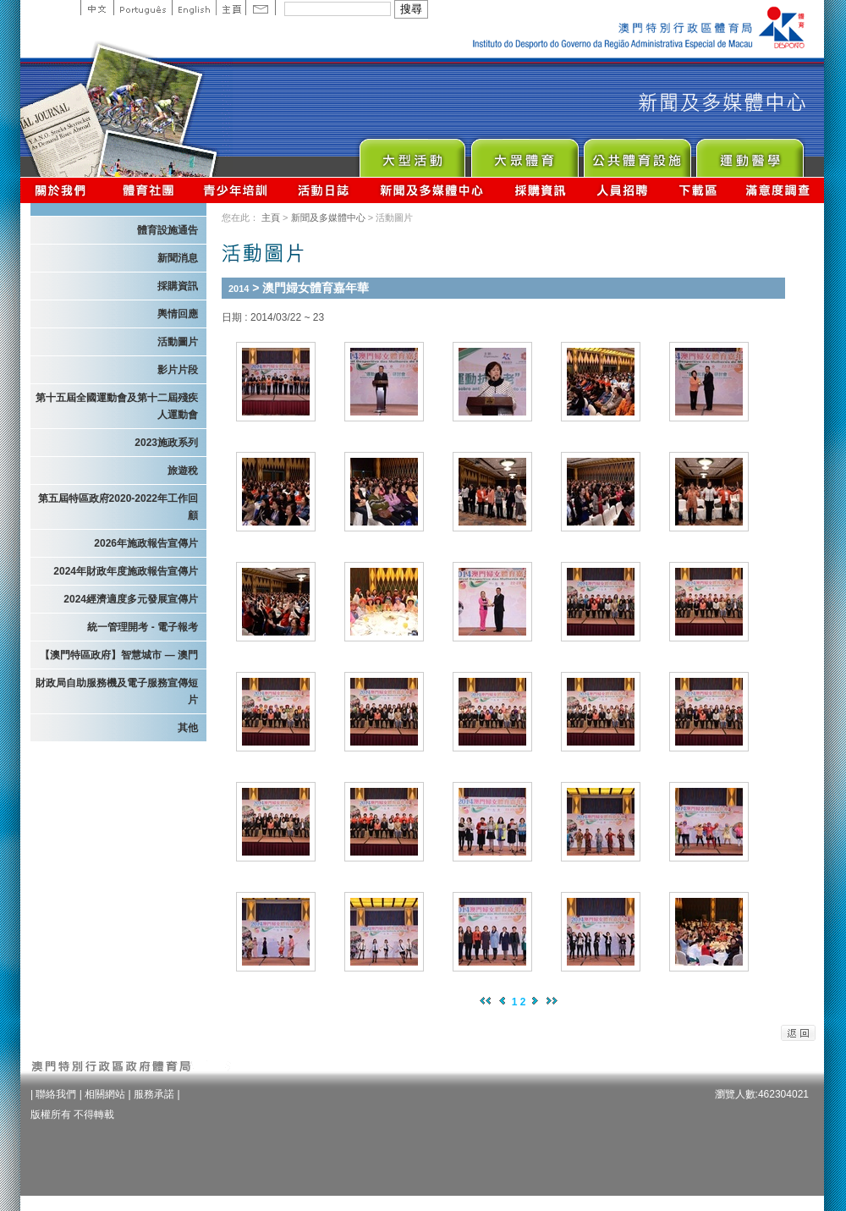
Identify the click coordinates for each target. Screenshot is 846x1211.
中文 (96, 7)
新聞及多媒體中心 (432, 190)
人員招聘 (622, 190)
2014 (238, 288)
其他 (188, 728)
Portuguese (142, 7)
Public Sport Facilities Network (636, 153)
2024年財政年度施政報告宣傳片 (125, 571)
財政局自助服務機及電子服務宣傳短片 (117, 691)
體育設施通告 (167, 230)
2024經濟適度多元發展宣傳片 (130, 599)
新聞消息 (177, 258)
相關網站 (105, 1094)
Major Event (411, 153)
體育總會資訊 (148, 190)
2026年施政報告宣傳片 (146, 543)
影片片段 (177, 370)
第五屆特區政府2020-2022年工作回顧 (118, 507)
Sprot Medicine (749, 153)
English (194, 7)
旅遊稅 (183, 470)
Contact (260, 7)
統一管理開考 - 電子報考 (142, 627)
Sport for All (524, 153)
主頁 (230, 7)
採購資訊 (540, 190)
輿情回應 (177, 314)
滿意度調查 (778, 190)
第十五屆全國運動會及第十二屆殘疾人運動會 (117, 406)
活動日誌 (324, 190)
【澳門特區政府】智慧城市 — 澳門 (119, 655)
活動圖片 (177, 342)
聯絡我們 (56, 1094)
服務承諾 (154, 1094)
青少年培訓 (236, 190)
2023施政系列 (166, 443)
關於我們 (64, 190)
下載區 (697, 190)
